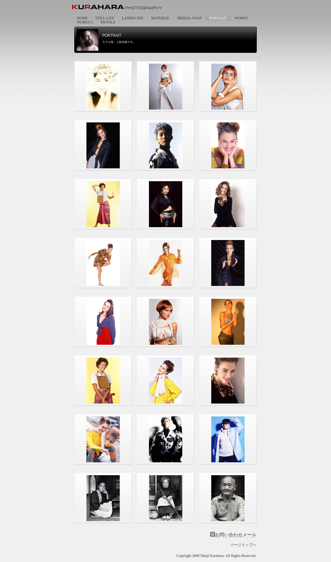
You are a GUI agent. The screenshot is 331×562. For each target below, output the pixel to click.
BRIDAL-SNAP (189, 18)
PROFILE (108, 22)
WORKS (241, 18)
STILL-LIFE (104, 18)
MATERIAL (160, 18)
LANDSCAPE (132, 18)
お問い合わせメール (233, 534)
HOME (82, 18)
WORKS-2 (85, 22)
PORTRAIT (218, 18)
